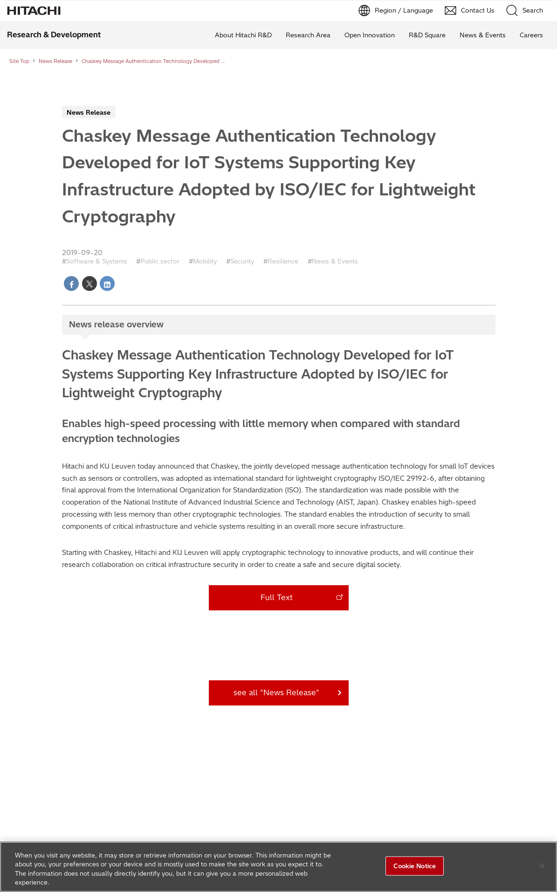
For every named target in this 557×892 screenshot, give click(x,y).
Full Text (277, 597)
